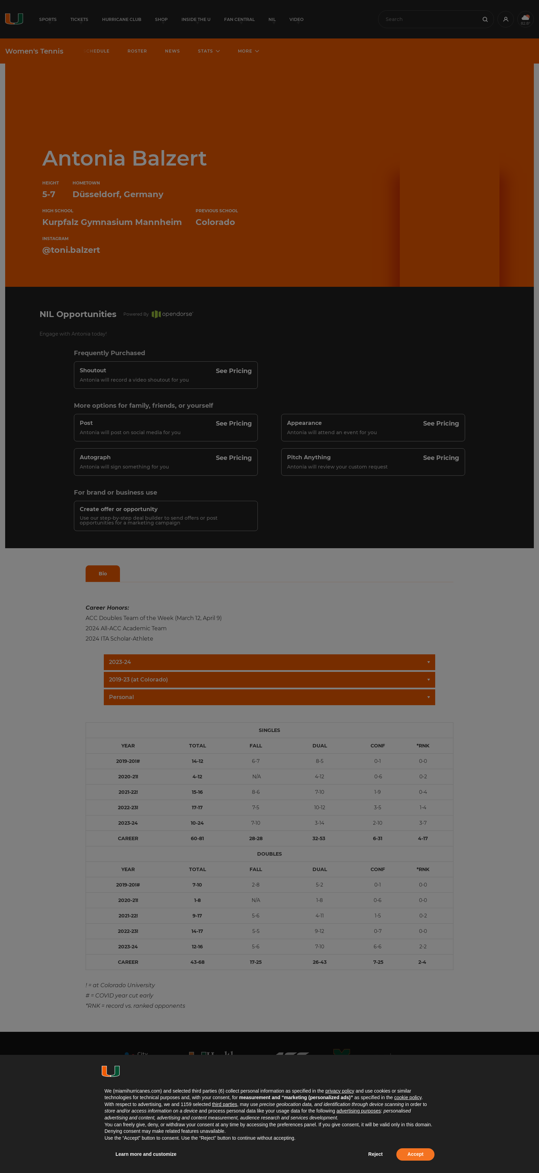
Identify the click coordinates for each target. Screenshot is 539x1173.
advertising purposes (359, 1111)
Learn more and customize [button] (146, 1154)
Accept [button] (415, 1154)
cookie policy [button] (407, 1097)
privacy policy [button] (339, 1091)
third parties (224, 1104)
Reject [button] (375, 1154)
